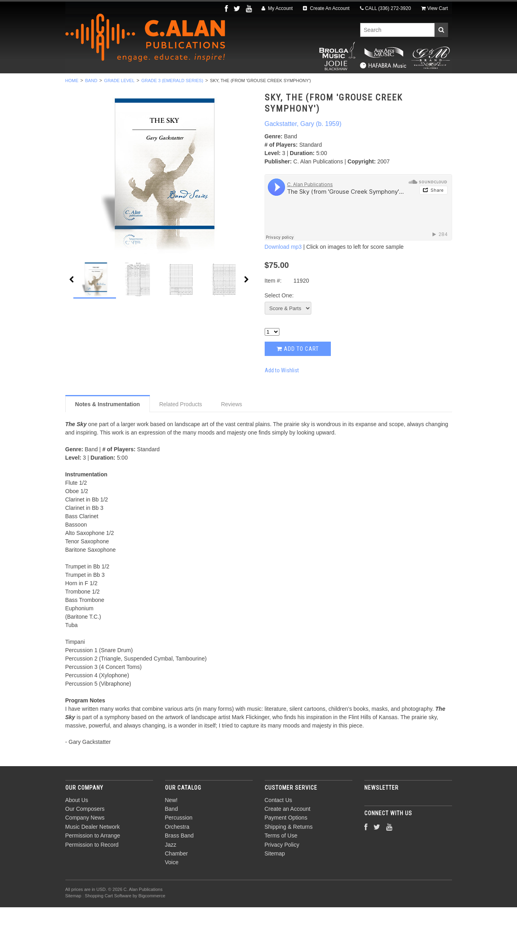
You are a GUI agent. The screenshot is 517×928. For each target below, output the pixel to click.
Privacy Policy (282, 865)
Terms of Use (281, 856)
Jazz (302, 84)
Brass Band (261, 84)
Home (72, 101)
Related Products (180, 425)
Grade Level (119, 101)
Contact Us (278, 821)
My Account (277, 8)
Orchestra (212, 84)
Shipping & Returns (289, 847)
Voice (376, 84)
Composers (417, 84)
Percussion (162, 84)
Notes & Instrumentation (107, 425)
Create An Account (326, 8)
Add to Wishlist (282, 391)
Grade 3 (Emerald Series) (172, 101)
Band (121, 84)
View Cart (434, 8)
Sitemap (275, 874)
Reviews (231, 425)
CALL (385, 8)
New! (90, 84)
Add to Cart (298, 369)
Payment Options (286, 839)
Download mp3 (283, 268)
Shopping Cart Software (108, 916)
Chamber (339, 84)
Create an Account (288, 829)
